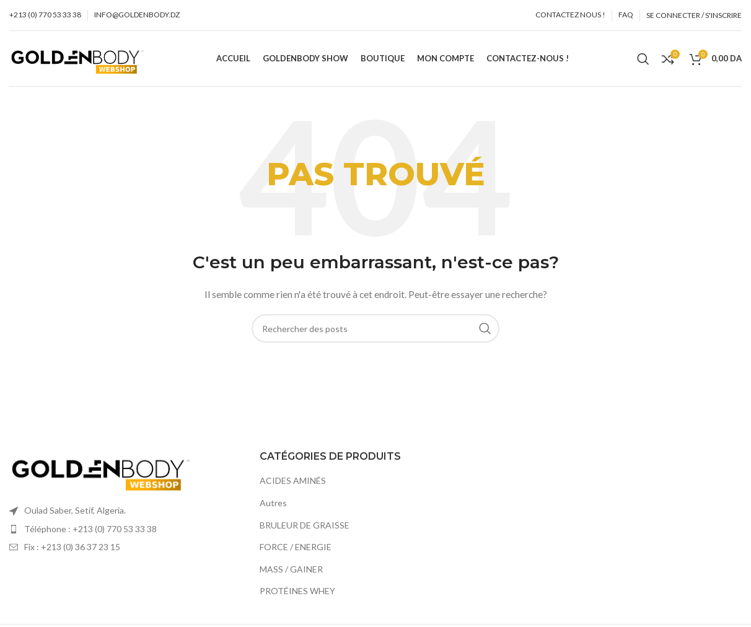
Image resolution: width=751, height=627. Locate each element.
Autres (273, 503)
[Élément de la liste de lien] (125, 529)
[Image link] (102, 469)
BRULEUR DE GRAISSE (304, 525)
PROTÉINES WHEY (297, 590)
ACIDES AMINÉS (293, 480)
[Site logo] (78, 57)
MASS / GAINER (291, 569)
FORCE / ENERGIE (296, 547)
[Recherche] (643, 58)
